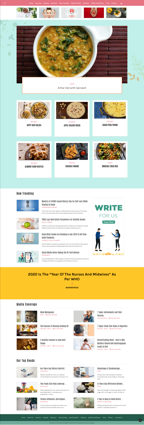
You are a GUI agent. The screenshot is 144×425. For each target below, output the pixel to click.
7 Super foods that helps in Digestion (112, 326)
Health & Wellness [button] (97, 3)
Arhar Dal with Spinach (72, 87)
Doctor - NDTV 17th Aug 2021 (52, 346)
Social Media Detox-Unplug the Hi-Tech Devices (60, 252)
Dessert (34, 122)
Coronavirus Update (49, 207)
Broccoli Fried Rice (110, 166)
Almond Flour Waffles (34, 166)
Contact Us (118, 418)
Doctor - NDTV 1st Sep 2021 (51, 329)
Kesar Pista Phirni (110, 125)
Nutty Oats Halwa (34, 125)
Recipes (45, 418)
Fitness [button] (114, 3)
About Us (30, 418)
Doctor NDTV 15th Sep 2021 (108, 318)
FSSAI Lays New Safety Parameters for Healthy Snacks (63, 219)
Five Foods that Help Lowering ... (53, 384)
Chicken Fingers (72, 166)
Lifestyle (83, 418)
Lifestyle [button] (86, 3)
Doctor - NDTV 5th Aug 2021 (109, 350)
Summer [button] (38, 3)
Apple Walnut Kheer (72, 125)
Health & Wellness (104, 402)
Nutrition (44, 371)
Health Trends (47, 222)
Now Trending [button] (64, 3)
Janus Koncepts (89, 423)
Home (31, 3)
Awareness (46, 255)
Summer (38, 418)
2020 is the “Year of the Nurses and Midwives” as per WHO (72, 277)
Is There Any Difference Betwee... (110, 384)
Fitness (110, 418)
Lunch (72, 84)
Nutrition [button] (54, 3)
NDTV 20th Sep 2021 (48, 315)
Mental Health (73, 418)
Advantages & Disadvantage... (109, 368)
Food (99, 371)
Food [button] (108, 3)
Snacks (72, 163)
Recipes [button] (46, 3)
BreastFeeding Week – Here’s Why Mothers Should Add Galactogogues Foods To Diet (111, 344)
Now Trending (62, 418)
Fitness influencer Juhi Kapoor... (53, 399)
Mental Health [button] (76, 3)
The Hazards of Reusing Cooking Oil (54, 326)
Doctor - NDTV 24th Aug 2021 (109, 329)
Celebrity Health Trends (51, 240)
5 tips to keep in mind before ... (110, 399)
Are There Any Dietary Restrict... (53, 368)
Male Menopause (47, 312)
